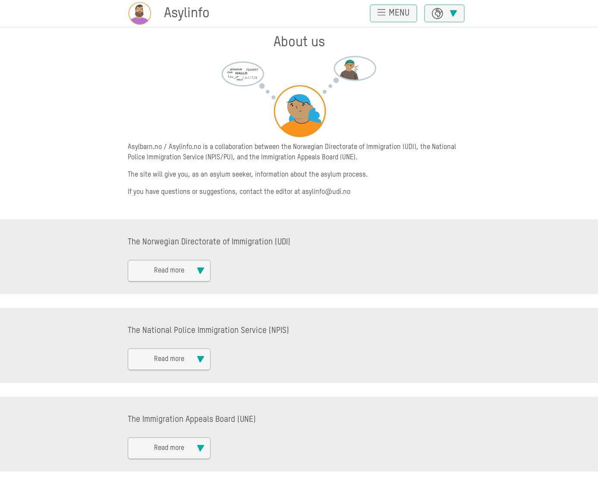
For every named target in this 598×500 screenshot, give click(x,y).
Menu (393, 13)
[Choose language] (444, 13)
